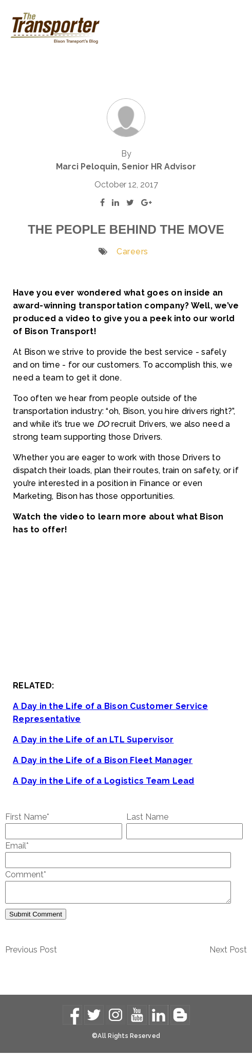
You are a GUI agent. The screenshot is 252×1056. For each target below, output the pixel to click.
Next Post (228, 953)
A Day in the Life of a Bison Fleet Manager (103, 760)
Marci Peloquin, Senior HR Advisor (126, 166)
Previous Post (31, 953)
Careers (132, 251)
